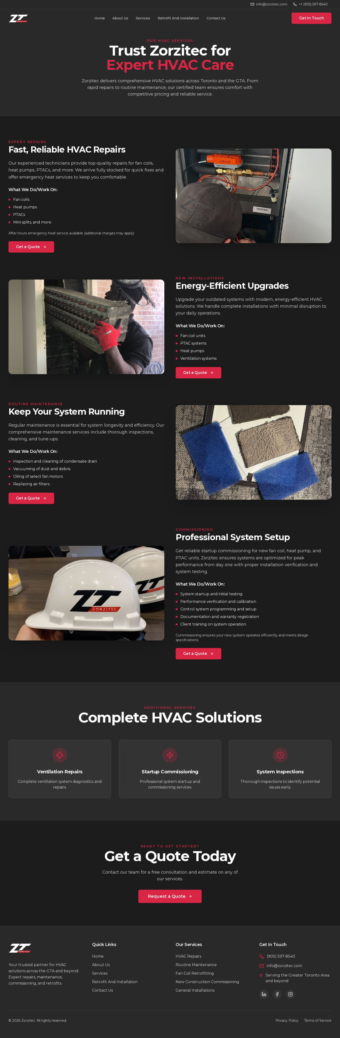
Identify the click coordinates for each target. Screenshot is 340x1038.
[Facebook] (277, 994)
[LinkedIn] (264, 994)
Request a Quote (170, 896)
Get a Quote (31, 247)
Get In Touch (311, 18)
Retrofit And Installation (178, 18)
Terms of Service (318, 1020)
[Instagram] (290, 994)
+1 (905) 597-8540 (310, 4)
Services (143, 18)
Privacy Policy (287, 1020)
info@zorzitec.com (269, 4)
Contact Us (216, 18)
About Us (120, 18)
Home (99, 18)
